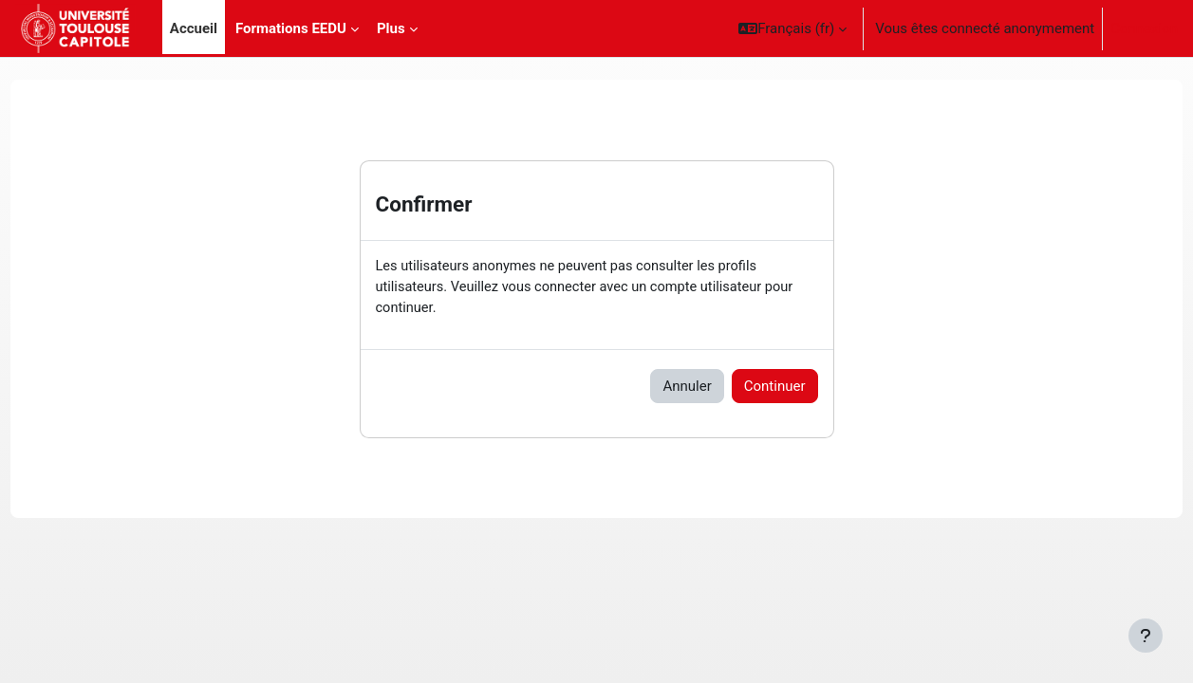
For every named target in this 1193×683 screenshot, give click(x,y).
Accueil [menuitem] (193, 28)
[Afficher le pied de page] (1145, 635)
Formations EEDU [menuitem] (290, 28)
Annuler (686, 388)
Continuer (775, 388)
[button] (792, 28)
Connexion (1144, 28)
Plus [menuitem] (391, 28)
